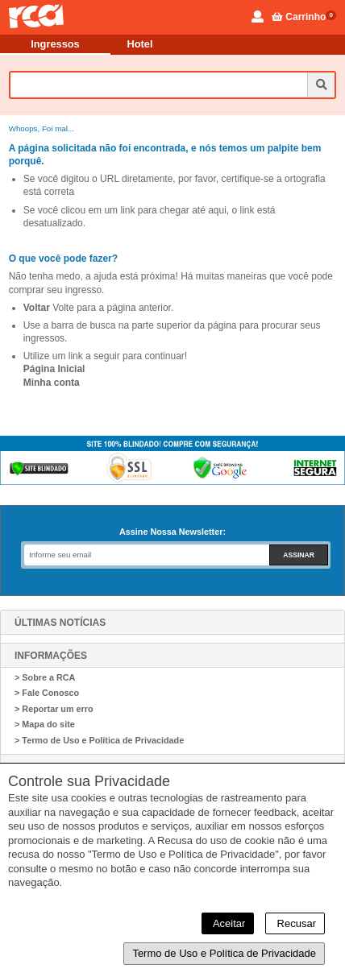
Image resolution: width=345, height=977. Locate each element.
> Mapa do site (45, 724)
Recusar (295, 923)
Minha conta (51, 382)
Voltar (36, 307)
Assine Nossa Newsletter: (172, 531)
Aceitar (227, 923)
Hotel (140, 44)
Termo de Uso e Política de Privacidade (224, 953)
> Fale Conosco (47, 693)
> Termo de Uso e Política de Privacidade (99, 740)
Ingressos (55, 44)
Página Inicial (54, 369)
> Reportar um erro (54, 709)
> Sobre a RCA (45, 677)
